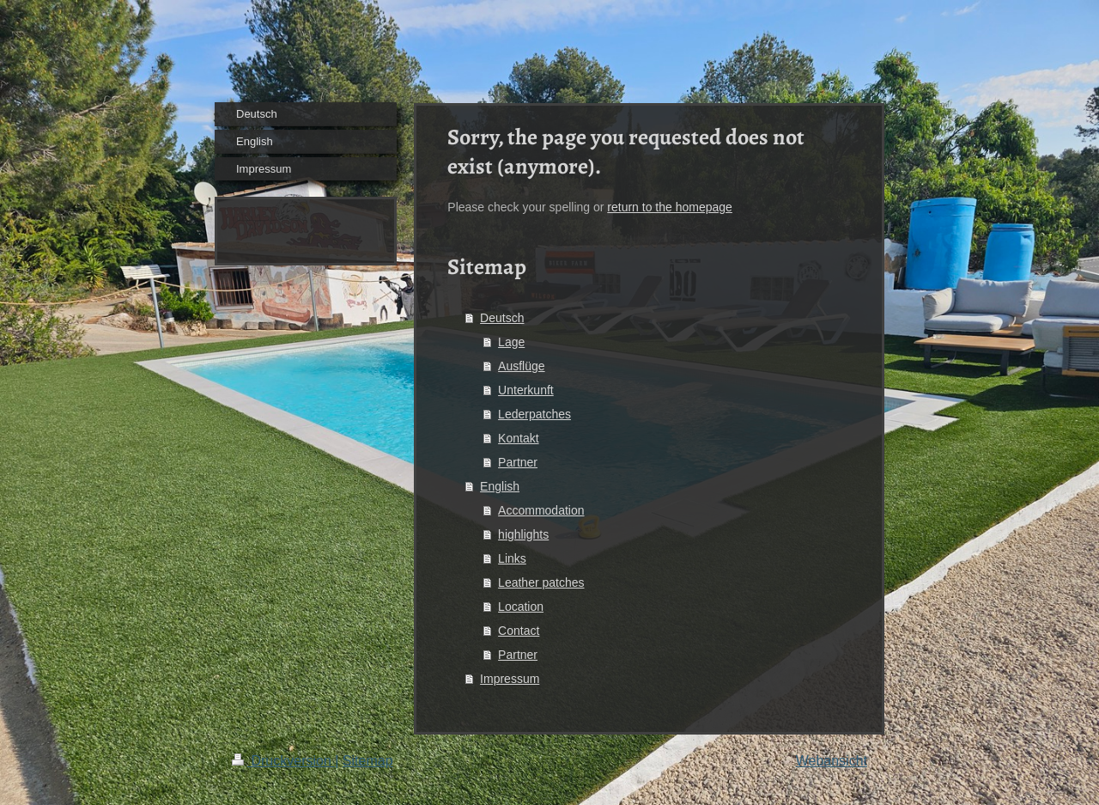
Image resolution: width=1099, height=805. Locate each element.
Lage (511, 342)
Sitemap (368, 760)
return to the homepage (669, 207)
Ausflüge (521, 366)
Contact (518, 630)
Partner (517, 462)
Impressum (509, 679)
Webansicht (831, 760)
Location (520, 606)
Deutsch (502, 318)
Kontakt (518, 438)
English (499, 486)
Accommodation (541, 510)
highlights (523, 534)
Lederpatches (534, 414)
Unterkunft (526, 390)
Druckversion (283, 760)
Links (512, 558)
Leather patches (541, 582)
